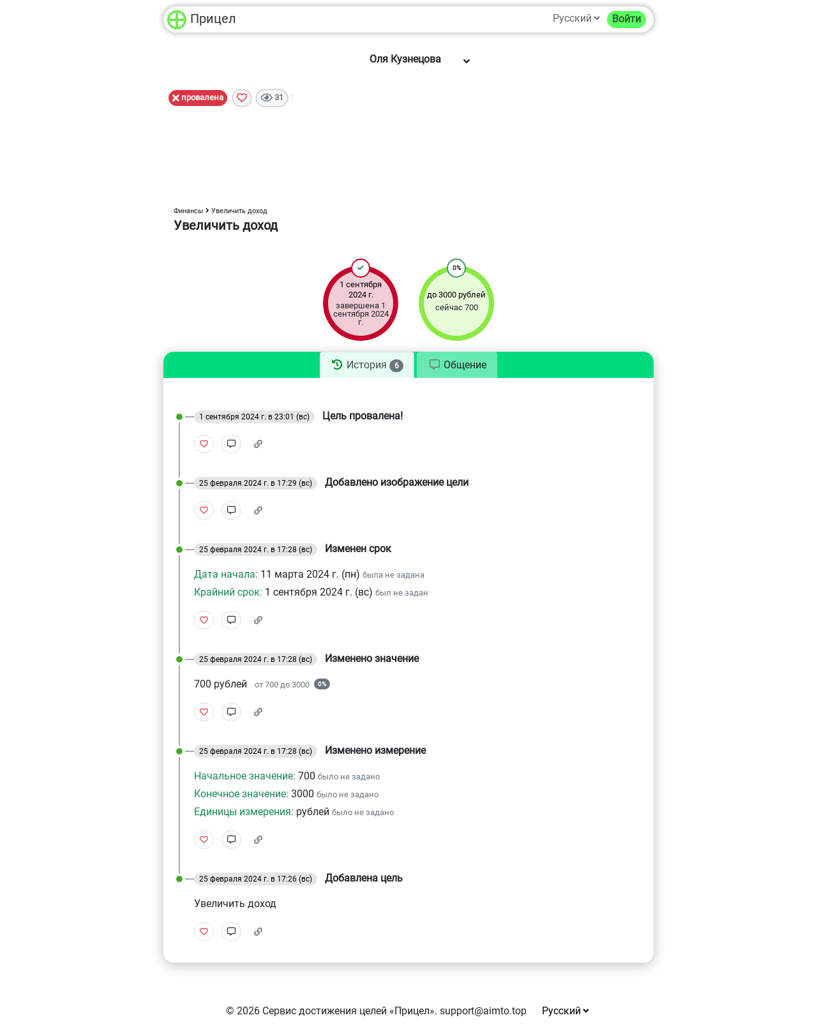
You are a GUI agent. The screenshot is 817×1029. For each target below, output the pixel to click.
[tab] (367, 365)
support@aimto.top (483, 1011)
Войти (626, 19)
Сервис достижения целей (324, 1011)
